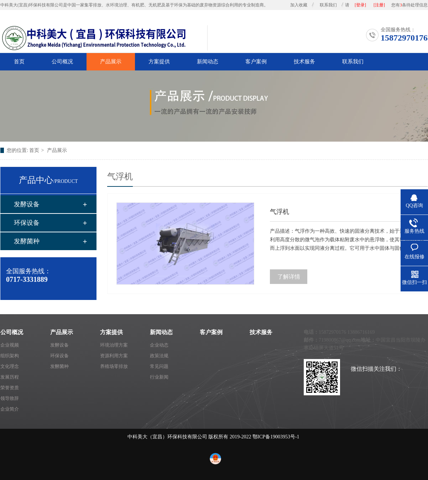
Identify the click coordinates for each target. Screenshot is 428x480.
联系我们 (328, 4)
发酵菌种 (27, 241)
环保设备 (27, 222)
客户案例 (256, 61)
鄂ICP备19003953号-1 (275, 436)
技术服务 (304, 61)
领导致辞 (9, 398)
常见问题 (159, 366)
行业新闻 (159, 377)
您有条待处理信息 (409, 4)
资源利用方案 (114, 355)
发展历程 (9, 377)
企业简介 (9, 409)
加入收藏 (298, 4)
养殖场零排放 (114, 366)
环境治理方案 (114, 345)
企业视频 (9, 345)
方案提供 (159, 61)
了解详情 (288, 277)
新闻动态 (207, 61)
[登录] (360, 4)
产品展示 (110, 61)
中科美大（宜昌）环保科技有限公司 (167, 436)
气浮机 (279, 211)
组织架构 (9, 355)
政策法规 (159, 355)
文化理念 (9, 366)
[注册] (379, 4)
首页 (19, 61)
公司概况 (62, 61)
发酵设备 (27, 204)
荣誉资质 (9, 387)
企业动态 (159, 345)
